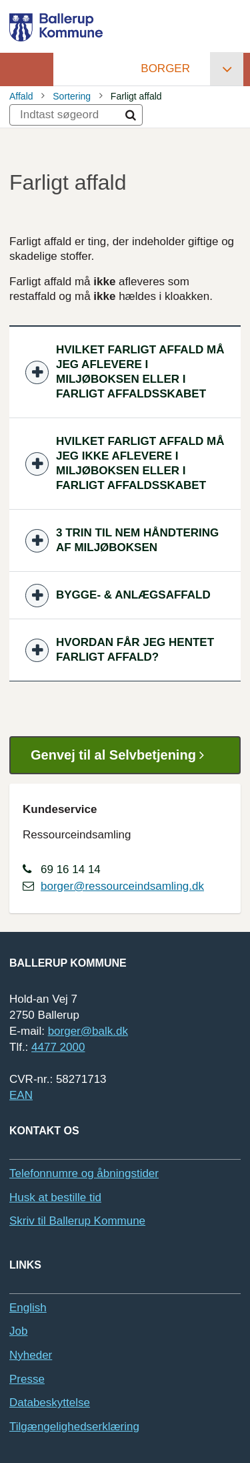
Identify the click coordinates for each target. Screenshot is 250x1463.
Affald (21, 96)
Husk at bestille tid (55, 1197)
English (28, 1307)
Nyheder (30, 1355)
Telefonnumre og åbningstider (84, 1173)
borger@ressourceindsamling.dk (122, 886)
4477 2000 (58, 1047)
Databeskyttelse (49, 1402)
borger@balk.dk (88, 1031)
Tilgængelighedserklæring (74, 1426)
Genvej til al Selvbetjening (122, 755)
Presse (27, 1379)
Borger (165, 68)
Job (18, 1331)
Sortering (72, 96)
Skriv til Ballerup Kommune (77, 1220)
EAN (21, 1095)
